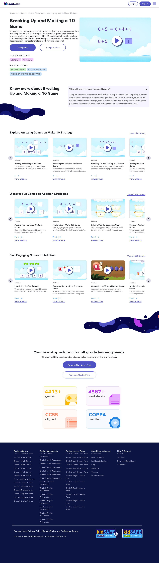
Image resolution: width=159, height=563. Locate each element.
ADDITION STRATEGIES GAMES (25, 74)
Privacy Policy (34, 531)
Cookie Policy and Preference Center (60, 531)
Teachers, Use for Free (79, 375)
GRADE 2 (27, 60)
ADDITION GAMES (36, 69)
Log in (133, 4)
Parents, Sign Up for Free (79, 365)
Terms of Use (20, 531)
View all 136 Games (136, 194)
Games (24, 13)
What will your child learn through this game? (108, 89)
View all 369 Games (136, 256)
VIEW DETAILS (21, 179)
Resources (14, 13)
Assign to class (52, 47)
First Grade (39, 13)
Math (30, 13)
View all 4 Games (137, 133)
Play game (23, 47)
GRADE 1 (15, 60)
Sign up (145, 4)
